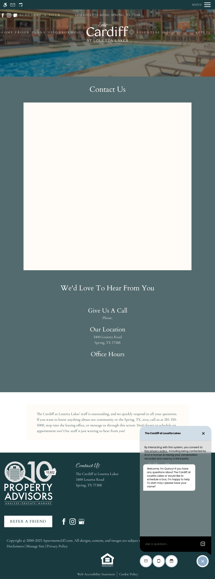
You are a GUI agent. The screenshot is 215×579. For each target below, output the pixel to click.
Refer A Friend (28, 521)
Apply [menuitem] (202, 32)
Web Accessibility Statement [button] (96, 574)
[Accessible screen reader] (5, 4)
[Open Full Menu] (201, 4)
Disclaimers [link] (15, 546)
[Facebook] (64, 521)
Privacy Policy (57, 546)
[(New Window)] (3, 14)
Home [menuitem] (7, 32)
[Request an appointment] (21, 4)
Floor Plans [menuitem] (30, 32)
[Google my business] (81, 521)
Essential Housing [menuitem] (160, 32)
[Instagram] (72, 521)
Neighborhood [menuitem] (65, 32)
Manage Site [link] (35, 546)
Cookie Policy (128, 574)
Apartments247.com (58, 540)
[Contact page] (13, 4)
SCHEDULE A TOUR (40, 15)
